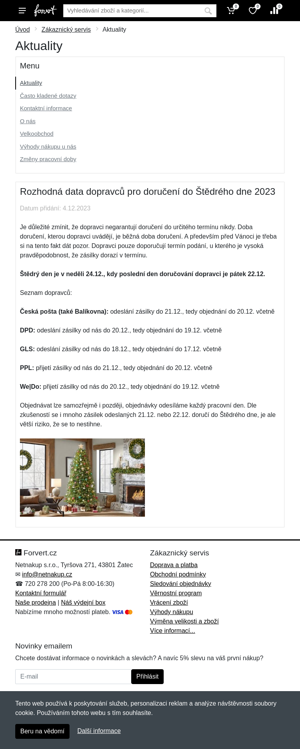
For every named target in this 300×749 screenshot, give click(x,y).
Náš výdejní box (83, 602)
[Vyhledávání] (131, 10)
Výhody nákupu (171, 612)
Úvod (22, 29)
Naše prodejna (35, 602)
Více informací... (172, 630)
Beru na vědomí (42, 731)
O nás (28, 121)
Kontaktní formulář (40, 593)
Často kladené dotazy (48, 95)
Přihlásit (147, 676)
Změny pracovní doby (48, 159)
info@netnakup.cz (47, 574)
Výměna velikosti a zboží (184, 621)
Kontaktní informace (46, 108)
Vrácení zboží (169, 602)
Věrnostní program (176, 593)
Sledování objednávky (180, 583)
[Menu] (22, 11)
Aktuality (31, 82)
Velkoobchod (37, 133)
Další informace (99, 730)
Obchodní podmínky (178, 574)
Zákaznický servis (66, 29)
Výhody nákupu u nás (48, 146)
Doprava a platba (174, 565)
